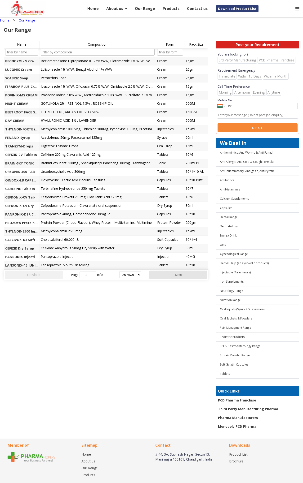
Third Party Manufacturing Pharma (248, 409)
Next (178, 275)
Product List (238, 454)
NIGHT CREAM (16, 103)
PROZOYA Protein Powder (26, 222)
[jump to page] (88, 275)
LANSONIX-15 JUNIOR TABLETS (30, 265)
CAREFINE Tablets (20, 188)
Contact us (197, 8)
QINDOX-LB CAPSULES (23, 180)
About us (116, 8)
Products (171, 8)
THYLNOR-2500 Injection (25, 231)
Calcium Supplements (234, 199)
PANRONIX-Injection (22, 256)
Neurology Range (231, 291)
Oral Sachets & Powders (236, 318)
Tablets (225, 374)
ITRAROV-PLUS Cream (23, 86)
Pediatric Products (232, 337)
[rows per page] (130, 274)
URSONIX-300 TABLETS (24, 171)
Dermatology (229, 226)
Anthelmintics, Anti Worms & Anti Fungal (246, 153)
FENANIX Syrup (17, 137)
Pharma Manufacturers (238, 417)
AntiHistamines (230, 189)
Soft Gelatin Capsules (234, 364)
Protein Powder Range (235, 355)
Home (93, 8)
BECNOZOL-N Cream (22, 61)
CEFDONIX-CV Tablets (23, 197)
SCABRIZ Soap (16, 78)
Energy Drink (228, 235)
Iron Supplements (232, 282)
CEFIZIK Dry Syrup (19, 248)
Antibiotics (227, 180)
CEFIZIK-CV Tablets (21, 154)
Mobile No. (225, 100)
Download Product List (237, 8)
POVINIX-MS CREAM (21, 95)
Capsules (226, 208)
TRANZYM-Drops (19, 146)
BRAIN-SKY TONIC (19, 163)
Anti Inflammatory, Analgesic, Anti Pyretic (247, 171)
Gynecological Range (234, 254)
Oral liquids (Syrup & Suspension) (242, 309)
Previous (33, 275)
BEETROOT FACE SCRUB (24, 112)
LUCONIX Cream (18, 69)
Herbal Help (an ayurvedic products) (244, 263)
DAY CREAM (14, 120)
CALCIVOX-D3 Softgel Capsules (31, 239)
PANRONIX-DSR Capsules (26, 214)
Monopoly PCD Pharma (237, 426)
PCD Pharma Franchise (237, 400)
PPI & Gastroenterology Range (240, 346)
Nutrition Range (230, 300)
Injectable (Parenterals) (235, 272)
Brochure (236, 461)
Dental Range (229, 217)
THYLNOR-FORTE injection (27, 129)
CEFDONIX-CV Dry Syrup (24, 205)
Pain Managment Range (235, 328)
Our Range (145, 8)
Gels (223, 245)
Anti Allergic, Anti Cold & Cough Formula (247, 162)
